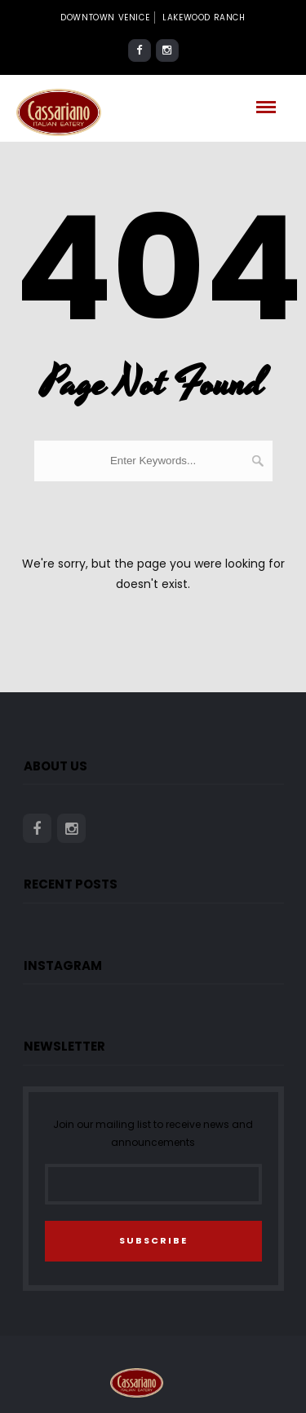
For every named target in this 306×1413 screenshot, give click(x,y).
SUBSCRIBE (153, 1240)
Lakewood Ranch (203, 17)
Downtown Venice (104, 17)
